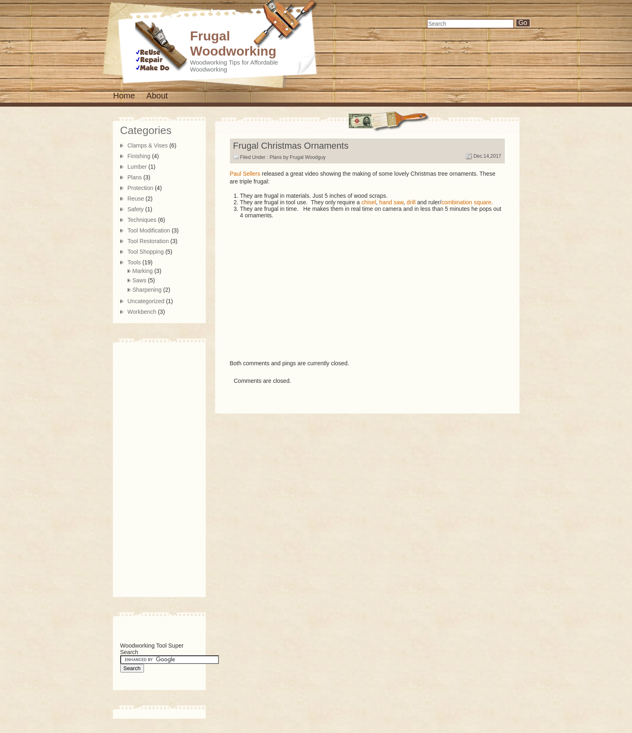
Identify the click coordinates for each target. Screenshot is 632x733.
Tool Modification (149, 230)
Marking (143, 271)
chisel (369, 202)
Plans (276, 157)
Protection (140, 188)
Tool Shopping (146, 251)
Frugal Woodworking (233, 43)
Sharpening (147, 289)
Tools (134, 262)
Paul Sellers (245, 173)
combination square (466, 202)
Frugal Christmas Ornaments (291, 146)
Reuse (136, 198)
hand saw (391, 202)
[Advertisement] (153, 468)
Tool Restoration (148, 241)
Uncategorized (146, 301)
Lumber (137, 166)
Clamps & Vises (148, 145)
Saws (139, 280)
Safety (136, 209)
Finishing (139, 156)
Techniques (142, 220)
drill (411, 202)
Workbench (142, 311)
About (157, 95)
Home (124, 95)
